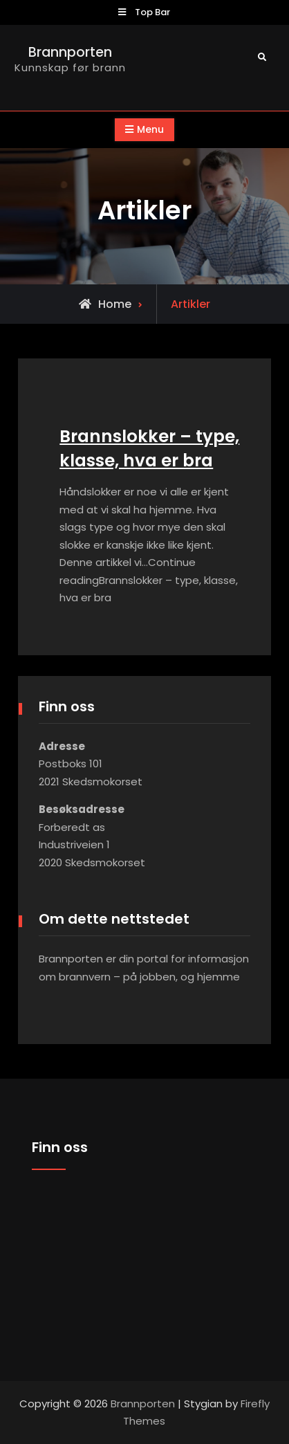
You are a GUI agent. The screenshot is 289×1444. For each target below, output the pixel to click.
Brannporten (70, 52)
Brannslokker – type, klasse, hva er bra (149, 448)
